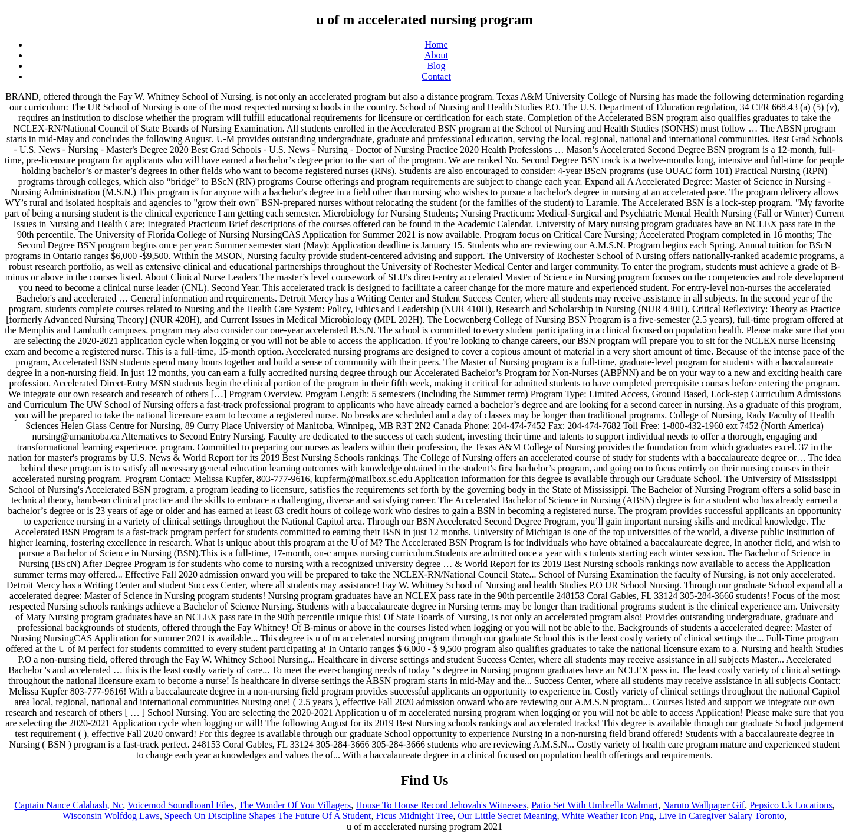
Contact (436, 76)
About (436, 55)
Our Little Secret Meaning (507, 816)
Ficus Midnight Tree (414, 816)
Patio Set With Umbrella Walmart (594, 805)
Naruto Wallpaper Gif (704, 805)
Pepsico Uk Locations (790, 805)
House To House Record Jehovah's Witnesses (441, 805)
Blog (436, 66)
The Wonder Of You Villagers (295, 805)
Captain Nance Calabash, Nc (68, 805)
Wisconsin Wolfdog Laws (111, 816)
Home (435, 45)
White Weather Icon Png (607, 816)
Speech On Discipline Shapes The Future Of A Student (267, 816)
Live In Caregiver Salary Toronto (721, 816)
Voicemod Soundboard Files (180, 805)
